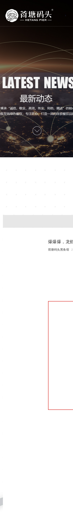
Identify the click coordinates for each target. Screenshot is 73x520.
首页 (29, 15)
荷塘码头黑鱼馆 (58, 249)
